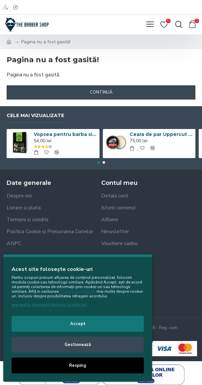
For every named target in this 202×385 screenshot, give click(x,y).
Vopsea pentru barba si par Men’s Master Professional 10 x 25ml (65, 134)
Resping (77, 365)
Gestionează (77, 345)
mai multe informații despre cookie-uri (49, 304)
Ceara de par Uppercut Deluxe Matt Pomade (161, 134)
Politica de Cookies (78, 291)
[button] (98, 162)
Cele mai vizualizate (35, 115)
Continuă (101, 92)
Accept (78, 324)
